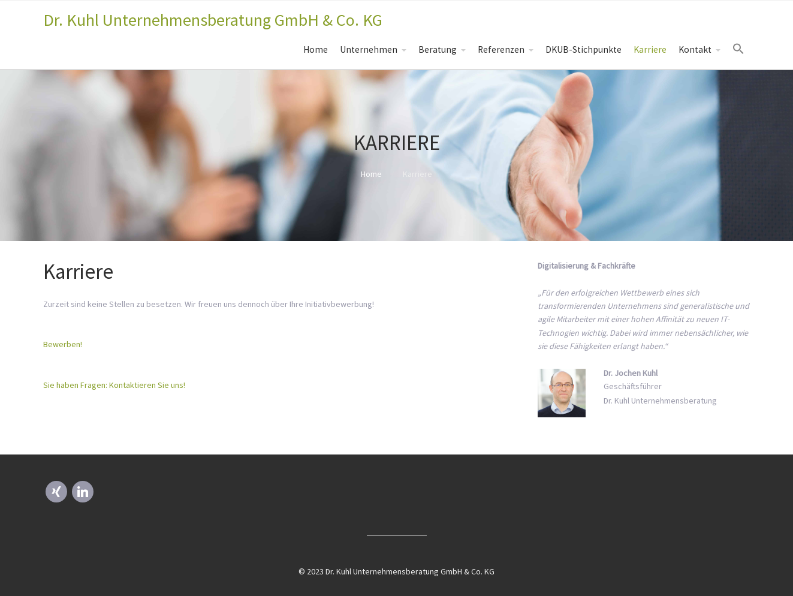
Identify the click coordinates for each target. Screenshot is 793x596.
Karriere (650, 49)
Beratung (437, 49)
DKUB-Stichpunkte (583, 49)
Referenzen (501, 49)
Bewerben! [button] (62, 344)
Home (315, 49)
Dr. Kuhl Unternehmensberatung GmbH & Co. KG (212, 20)
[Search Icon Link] (738, 49)
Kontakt (695, 49)
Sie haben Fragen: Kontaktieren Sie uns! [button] (114, 385)
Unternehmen (368, 49)
